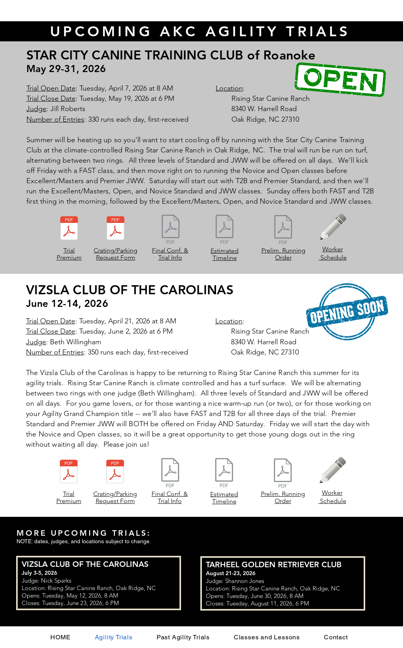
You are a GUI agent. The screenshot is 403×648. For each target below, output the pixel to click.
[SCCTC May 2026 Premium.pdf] (69, 229)
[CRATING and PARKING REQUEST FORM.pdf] (115, 472)
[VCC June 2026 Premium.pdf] (68, 472)
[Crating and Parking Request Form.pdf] (115, 229)
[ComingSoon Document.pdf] (170, 230)
